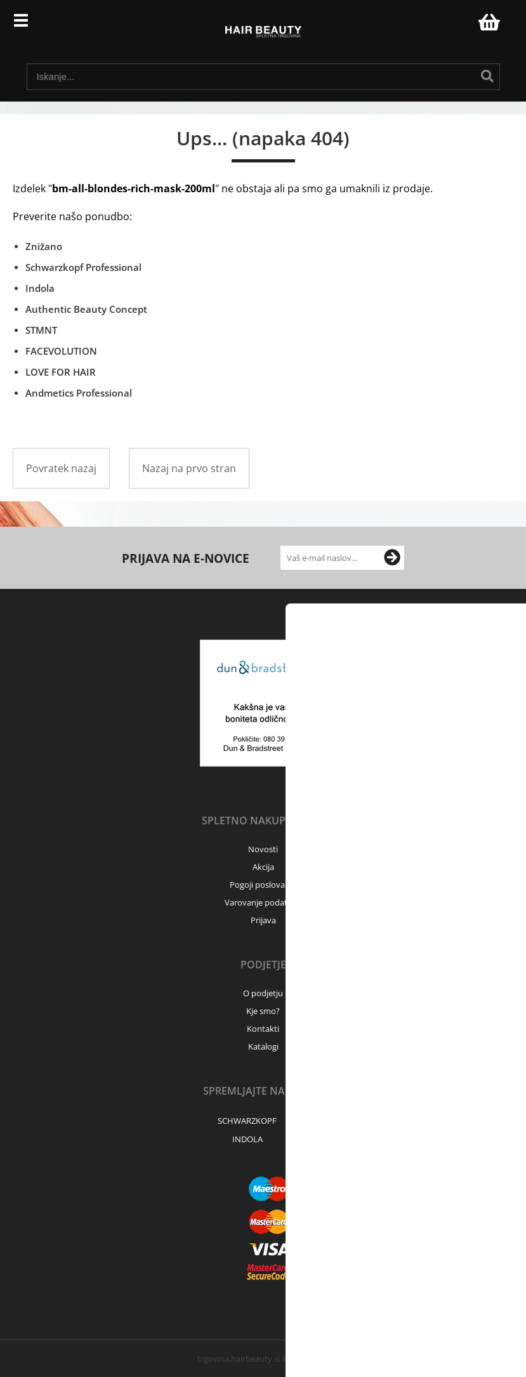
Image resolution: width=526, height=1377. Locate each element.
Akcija (263, 867)
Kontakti (263, 1028)
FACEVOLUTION (61, 351)
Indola (40, 288)
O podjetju (263, 993)
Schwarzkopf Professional (83, 267)
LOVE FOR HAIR (60, 372)
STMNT (41, 330)
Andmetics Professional (78, 392)
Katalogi (263, 1046)
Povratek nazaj (61, 468)
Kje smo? (263, 1011)
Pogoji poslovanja (263, 884)
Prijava (462, 25)
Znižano (43, 246)
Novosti (263, 849)
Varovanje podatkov (263, 902)
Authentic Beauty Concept (86, 309)
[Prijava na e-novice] (392, 558)
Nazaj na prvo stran (189, 468)
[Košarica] (487, 22)
